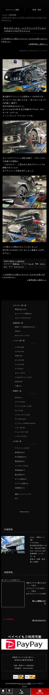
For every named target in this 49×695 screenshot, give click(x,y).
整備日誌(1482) (21, 309)
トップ (4, 15)
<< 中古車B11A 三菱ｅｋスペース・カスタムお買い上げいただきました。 (24, 40)
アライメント (19, 267)
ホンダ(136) (19, 360)
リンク (24, 686)
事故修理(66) (20, 461)
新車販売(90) (20, 452)
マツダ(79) (19, 369)
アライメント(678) (22, 448)
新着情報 (13, 15)
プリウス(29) (20, 402)
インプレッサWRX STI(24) (25, 423)
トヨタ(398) (19, 347)
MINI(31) (18, 397)
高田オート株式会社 (17, 261)
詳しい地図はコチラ (39, 602)
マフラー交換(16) (21, 483)
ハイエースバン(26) (22, 415)
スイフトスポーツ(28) (23, 406)
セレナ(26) (19, 410)
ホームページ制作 (25, 683)
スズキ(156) (19, 351)
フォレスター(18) (21, 432)
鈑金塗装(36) (20, 475)
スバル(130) (19, 364)
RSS (16, 498)
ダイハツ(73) (20, 373)
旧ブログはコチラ (39, 620)
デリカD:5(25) (20, 419)
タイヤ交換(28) (21, 479)
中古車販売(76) (21, 457)
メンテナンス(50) (21, 466)
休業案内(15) (20, 488)
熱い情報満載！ (9, 619)
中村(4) (18, 331)
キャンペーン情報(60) (23, 314)
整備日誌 (16, 264)
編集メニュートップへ (23, 494)
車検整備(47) (20, 470)
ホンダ (31, 264)
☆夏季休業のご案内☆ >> (38, 44)
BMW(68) (18, 381)
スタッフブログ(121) (23, 318)
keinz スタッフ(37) (22, 335)
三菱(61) (18, 386)
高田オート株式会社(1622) (25, 327)
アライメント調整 (12, 10)
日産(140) (18, 356)
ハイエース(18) (21, 436)
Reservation (24, 512)
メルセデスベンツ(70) (23, 377)
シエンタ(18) (20, 428)
